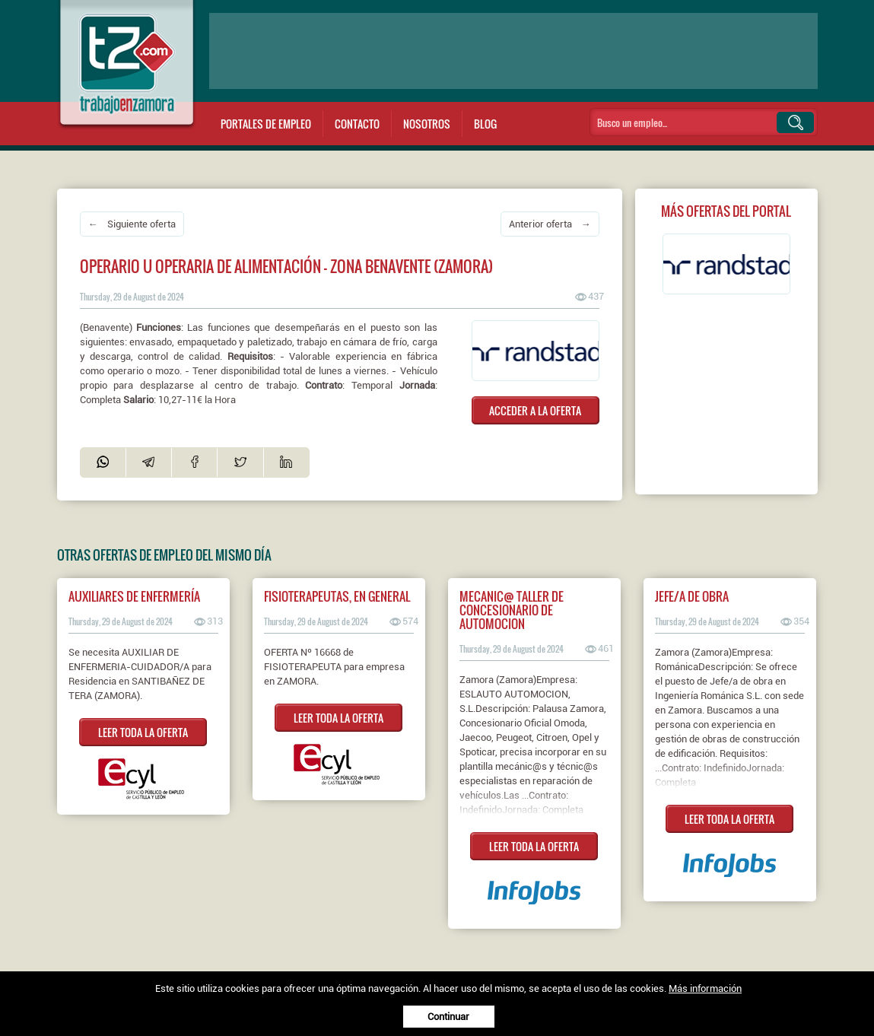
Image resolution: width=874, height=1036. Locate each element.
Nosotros (426, 123)
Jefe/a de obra (692, 596)
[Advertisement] (513, 51)
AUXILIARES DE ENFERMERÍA (134, 596)
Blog (485, 123)
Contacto (357, 123)
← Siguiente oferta (132, 224)
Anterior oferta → (550, 224)
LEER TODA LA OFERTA (143, 732)
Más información (705, 988)
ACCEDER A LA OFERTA (535, 410)
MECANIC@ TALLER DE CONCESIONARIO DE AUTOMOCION (511, 610)
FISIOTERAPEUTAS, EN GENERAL (337, 596)
